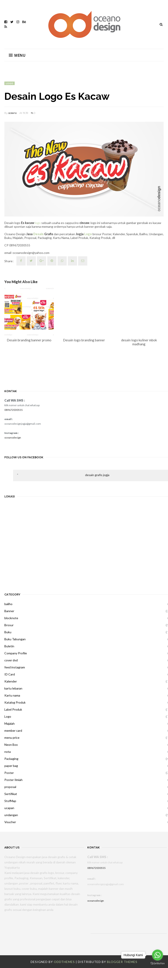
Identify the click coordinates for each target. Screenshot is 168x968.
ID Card (9, 674)
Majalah (9, 723)
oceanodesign (12, 437)
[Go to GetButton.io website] (157, 963)
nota (7, 751)
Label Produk (13, 709)
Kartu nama (12, 695)
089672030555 (13, 409)
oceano (12, 113)
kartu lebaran (13, 688)
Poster (9, 773)
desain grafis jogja (97, 475)
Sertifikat (10, 794)
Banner (9, 611)
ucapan (9, 808)
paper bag (11, 766)
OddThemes (64, 962)
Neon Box (11, 744)
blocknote (11, 618)
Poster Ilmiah (13, 780)
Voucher (10, 822)
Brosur (9, 625)
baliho (8, 604)
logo (38, 223)
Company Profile (15, 653)
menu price (11, 737)
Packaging (11, 759)
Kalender (10, 681)
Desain (38, 234)
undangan (11, 815)
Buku (7, 632)
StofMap (10, 801)
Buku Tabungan (15, 639)
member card (13, 730)
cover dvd (11, 660)
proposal (10, 787)
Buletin (9, 646)
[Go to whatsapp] (157, 955)
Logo (9, 83)
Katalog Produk (15, 702)
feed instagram (14, 667)
